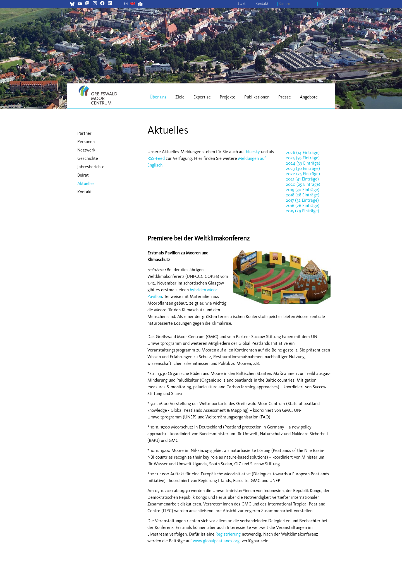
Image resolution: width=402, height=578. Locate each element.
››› (321, 4)
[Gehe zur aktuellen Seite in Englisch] (125, 4)
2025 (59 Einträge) (303, 157)
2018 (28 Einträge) (302, 195)
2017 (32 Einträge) (302, 200)
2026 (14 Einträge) (303, 152)
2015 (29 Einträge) (302, 210)
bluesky (253, 151)
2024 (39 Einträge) (303, 163)
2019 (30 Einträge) (302, 189)
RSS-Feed (156, 158)
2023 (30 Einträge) (303, 168)
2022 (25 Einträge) (303, 173)
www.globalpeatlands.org (216, 540)
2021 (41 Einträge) (302, 179)
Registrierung (228, 534)
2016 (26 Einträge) (302, 205)
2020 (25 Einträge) (303, 184)
